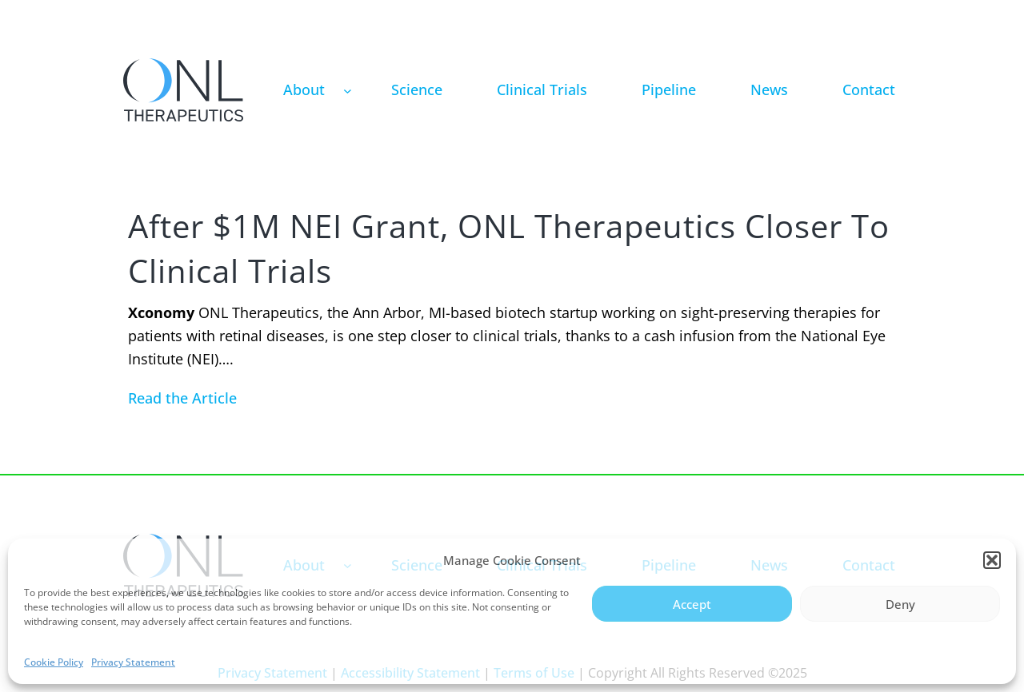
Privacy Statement (133, 662)
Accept (692, 604)
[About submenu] (347, 90)
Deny (900, 604)
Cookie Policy (53, 662)
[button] (992, 560)
